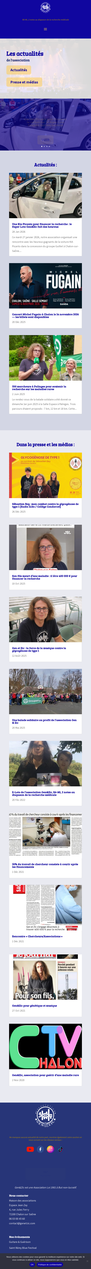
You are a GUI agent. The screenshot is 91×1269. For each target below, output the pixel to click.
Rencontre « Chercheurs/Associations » (37, 936)
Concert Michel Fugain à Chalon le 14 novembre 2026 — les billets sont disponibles (45, 315)
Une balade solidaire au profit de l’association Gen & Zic (44, 721)
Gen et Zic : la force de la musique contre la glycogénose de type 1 (39, 649)
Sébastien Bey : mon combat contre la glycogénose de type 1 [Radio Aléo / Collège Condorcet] (45, 505)
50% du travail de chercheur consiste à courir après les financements (45, 865)
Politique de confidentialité (50, 1264)
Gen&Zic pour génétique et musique (34, 1005)
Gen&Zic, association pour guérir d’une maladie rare (45, 1075)
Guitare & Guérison (20, 1242)
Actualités (18, 69)
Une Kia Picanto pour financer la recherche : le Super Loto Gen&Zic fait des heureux (42, 225)
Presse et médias (24, 82)
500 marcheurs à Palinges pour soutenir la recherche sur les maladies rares (39, 388)
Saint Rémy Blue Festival (23, 1248)
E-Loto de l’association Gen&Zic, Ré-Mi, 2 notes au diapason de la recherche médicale (43, 793)
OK (32, 1264)
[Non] (87, 1261)
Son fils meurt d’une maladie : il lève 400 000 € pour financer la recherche (44, 577)
